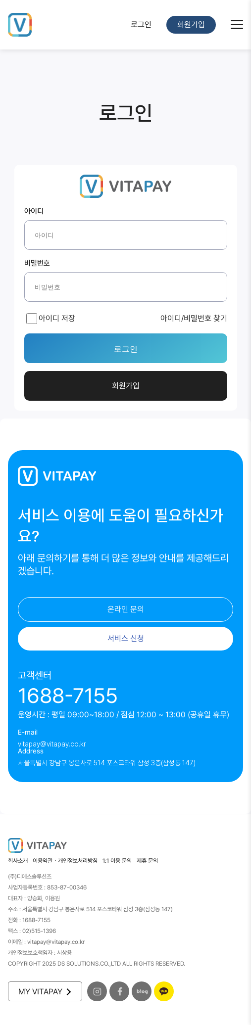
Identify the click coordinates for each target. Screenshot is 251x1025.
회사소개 (18, 860)
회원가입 (191, 24)
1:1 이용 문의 (117, 860)
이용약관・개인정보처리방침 (65, 860)
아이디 (34, 212)
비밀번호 (37, 264)
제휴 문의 (147, 860)
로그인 (141, 24)
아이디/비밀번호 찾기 (193, 318)
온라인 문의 (125, 609)
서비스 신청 (125, 638)
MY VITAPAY (44, 991)
